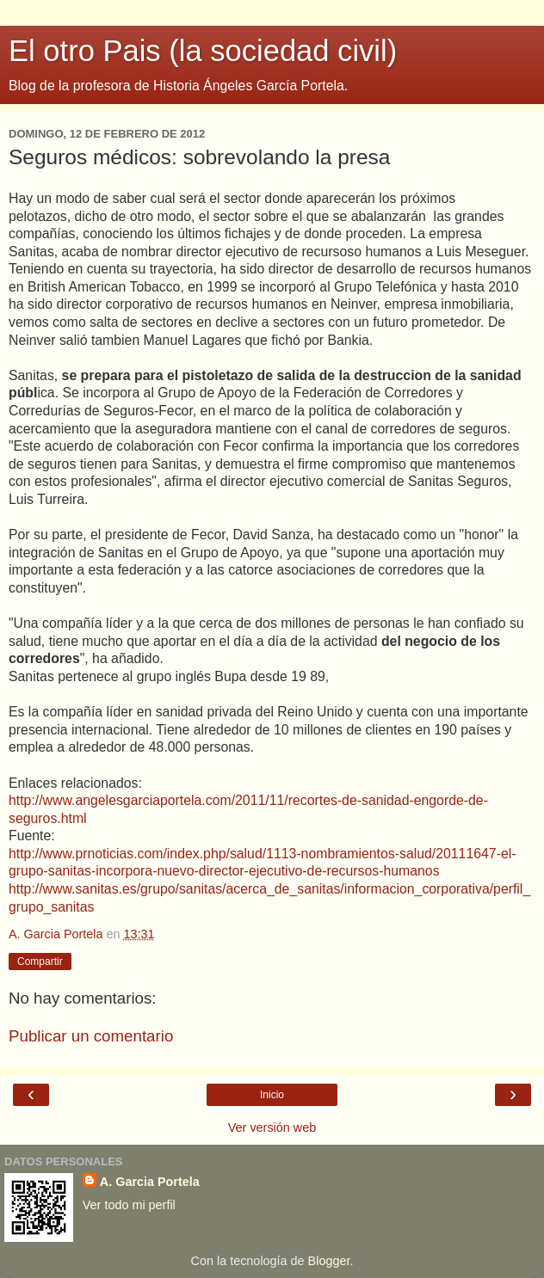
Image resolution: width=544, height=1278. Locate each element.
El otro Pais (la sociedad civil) (203, 50)
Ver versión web (272, 1127)
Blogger (329, 1261)
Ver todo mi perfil (129, 1205)
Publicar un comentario (91, 1036)
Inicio (272, 1095)
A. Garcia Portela (150, 1182)
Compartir (40, 961)
